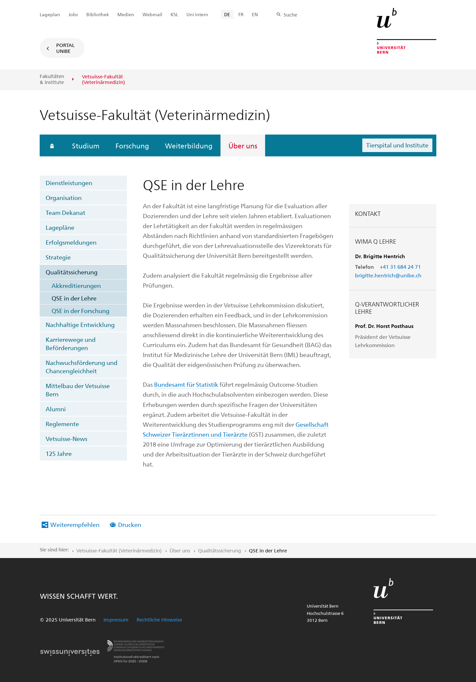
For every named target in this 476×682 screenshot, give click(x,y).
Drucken (129, 524)
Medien (125, 14)
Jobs (73, 14)
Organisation (64, 197)
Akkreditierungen (76, 285)
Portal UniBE (65, 48)
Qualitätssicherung (72, 272)
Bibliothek (97, 14)
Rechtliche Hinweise (159, 619)
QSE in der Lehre (74, 298)
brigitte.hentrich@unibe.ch (388, 275)
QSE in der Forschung (80, 310)
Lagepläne (60, 227)
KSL (174, 14)
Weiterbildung (189, 145)
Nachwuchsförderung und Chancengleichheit (81, 366)
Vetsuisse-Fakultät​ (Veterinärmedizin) (119, 550)
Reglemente (62, 424)
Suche (290, 14)
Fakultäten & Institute (52, 79)
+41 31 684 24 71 (400, 266)
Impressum (116, 619)
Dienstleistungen (69, 183)
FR (241, 14)
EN (255, 14)
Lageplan (50, 14)
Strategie (58, 257)
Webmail (152, 14)
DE (227, 14)
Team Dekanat (65, 212)
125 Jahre (59, 453)
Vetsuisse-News (66, 438)
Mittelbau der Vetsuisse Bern (78, 389)
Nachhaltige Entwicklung (80, 324)
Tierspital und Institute (397, 145)
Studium (85, 145)
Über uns (242, 145)
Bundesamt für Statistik (186, 384)
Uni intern (197, 14)
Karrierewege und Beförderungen (71, 343)
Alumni (56, 409)
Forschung (132, 145)
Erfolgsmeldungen (71, 242)
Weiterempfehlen (74, 524)
